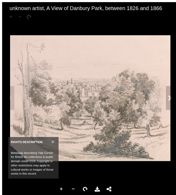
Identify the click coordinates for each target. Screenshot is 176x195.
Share (109, 189)
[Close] (52, 141)
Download (97, 189)
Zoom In (61, 189)
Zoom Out (73, 189)
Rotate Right (85, 189)
